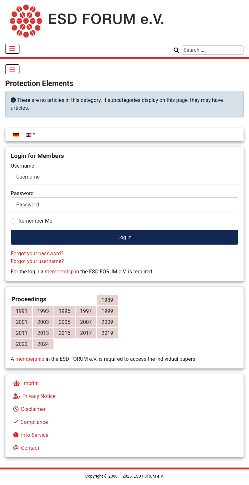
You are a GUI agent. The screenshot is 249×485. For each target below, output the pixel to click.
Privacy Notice (33, 396)
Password (22, 193)
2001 (22, 322)
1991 (22, 311)
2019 (107, 333)
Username (22, 166)
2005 (64, 322)
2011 (22, 333)
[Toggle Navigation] (12, 49)
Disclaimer (28, 409)
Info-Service (29, 435)
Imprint (25, 383)
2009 (107, 322)
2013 (43, 333)
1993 (43, 311)
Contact (25, 448)
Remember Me (35, 221)
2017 (86, 333)
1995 (64, 311)
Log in (124, 237)
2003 (43, 322)
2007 (86, 322)
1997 (86, 311)
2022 (22, 344)
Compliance (29, 422)
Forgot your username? (37, 261)
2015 (64, 333)
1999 (107, 311)
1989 (107, 300)
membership (59, 272)
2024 (43, 344)
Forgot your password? (37, 253)
